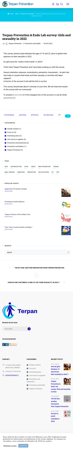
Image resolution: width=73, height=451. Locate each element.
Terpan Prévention (15, 43)
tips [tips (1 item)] (57, 172)
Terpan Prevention (13, 150)
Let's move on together (15, 139)
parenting (22, 115)
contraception (9, 115)
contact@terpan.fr (12, 375)
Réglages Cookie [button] (10, 446)
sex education (48, 115)
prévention (35, 115)
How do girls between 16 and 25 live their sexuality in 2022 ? (34, 282)
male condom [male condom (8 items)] (9, 172)
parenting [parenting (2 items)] (21, 172)
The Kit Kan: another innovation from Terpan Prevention (39, 268)
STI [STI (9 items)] (53, 172)
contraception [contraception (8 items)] (16, 166)
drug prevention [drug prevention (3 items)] (44, 166)
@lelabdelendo (9, 98)
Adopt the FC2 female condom (16, 189)
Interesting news (13, 136)
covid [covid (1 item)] (26, 166)
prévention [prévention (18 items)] (31, 172)
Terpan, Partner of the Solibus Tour (17, 214)
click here (18, 95)
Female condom (13, 129)
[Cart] (57, 4)
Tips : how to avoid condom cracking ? (18, 227)
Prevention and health (33, 43)
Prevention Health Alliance (14, 202)
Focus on (10, 132)
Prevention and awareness (16, 143)
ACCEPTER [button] (23, 446)
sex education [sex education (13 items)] (43, 172)
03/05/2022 (48, 43)
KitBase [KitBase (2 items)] (56, 166)
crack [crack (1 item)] (33, 166)
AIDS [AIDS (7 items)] (6, 166)
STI (59, 115)
